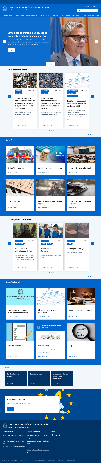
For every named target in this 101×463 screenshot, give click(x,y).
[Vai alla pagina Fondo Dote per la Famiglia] (46, 268)
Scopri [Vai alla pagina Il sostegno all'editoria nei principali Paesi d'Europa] (11, 409)
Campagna (18, 241)
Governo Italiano (7, 2)
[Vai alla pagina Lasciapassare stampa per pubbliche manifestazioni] (13, 317)
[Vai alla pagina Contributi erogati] (33, 383)
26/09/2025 (83, 241)
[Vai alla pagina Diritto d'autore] (13, 208)
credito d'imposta (72, 90)
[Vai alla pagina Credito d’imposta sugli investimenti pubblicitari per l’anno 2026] (72, 126)
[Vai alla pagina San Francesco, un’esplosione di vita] (20, 268)
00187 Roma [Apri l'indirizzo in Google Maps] (43, 435)
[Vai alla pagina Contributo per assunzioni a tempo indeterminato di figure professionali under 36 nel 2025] (46, 126)
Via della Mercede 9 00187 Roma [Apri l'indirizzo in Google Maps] (13, 435)
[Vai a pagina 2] (51, 130)
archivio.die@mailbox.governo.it (15, 447)
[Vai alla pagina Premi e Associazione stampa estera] (43, 208)
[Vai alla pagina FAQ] (73, 356)
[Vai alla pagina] (10, 383)
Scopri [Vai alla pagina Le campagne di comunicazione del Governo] (91, 276)
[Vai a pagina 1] (49, 130)
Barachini (18, 90)
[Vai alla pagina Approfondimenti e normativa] (73, 317)
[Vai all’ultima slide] (9, 96)
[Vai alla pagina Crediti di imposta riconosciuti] (43, 172)
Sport (43, 243)
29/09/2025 (57, 241)
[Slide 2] (51, 64)
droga (69, 243)
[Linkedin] (93, 6)
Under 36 (44, 93)
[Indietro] (3, 41)
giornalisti (18, 93)
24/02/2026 (83, 90)
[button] (70, 460)
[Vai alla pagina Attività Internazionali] (13, 172)
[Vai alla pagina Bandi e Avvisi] (43, 356)
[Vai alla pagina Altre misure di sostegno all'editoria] (43, 317)
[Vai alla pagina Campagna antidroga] (72, 268)
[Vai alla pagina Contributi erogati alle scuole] (73, 172)
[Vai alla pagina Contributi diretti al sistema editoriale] (73, 208)
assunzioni (45, 90)
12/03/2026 (57, 90)
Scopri (11, 50)
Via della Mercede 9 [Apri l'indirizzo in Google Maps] (33, 435)
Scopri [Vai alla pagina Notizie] (91, 134)
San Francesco (19, 243)
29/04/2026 (31, 90)
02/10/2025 (31, 241)
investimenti (71, 93)
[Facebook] (90, 6)
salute (49, 243)
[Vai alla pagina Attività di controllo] (13, 356)
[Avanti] (98, 41)
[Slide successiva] (92, 96)
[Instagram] (96, 6)
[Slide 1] (49, 64)
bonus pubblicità (72, 96)
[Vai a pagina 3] (53, 130)
